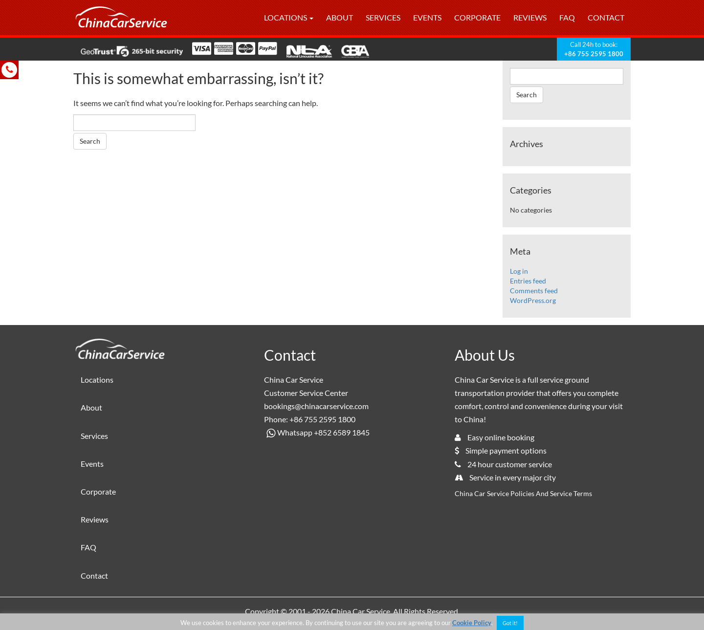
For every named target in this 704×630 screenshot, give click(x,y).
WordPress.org (533, 300)
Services (383, 17)
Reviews (530, 17)
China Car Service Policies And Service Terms (523, 493)
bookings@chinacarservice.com (316, 406)
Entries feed (528, 281)
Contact (606, 17)
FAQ (567, 17)
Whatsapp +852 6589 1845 (317, 432)
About (339, 17)
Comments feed (534, 290)
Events (427, 17)
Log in (519, 271)
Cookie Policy (471, 623)
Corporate (477, 17)
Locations (288, 17)
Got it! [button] (510, 623)
